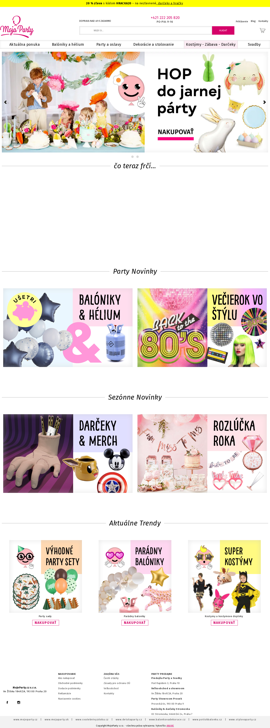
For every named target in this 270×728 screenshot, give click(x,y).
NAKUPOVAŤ (46, 623)
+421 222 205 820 (165, 17)
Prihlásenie (242, 21)
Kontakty (109, 693)
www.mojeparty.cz (26, 719)
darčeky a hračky (170, 3)
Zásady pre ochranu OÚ (117, 683)
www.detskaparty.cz (129, 719)
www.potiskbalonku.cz (207, 719)
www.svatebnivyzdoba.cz (92, 719)
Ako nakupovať (66, 678)
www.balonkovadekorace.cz (167, 719)
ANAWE (170, 725)
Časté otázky (111, 678)
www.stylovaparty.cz (242, 719)
